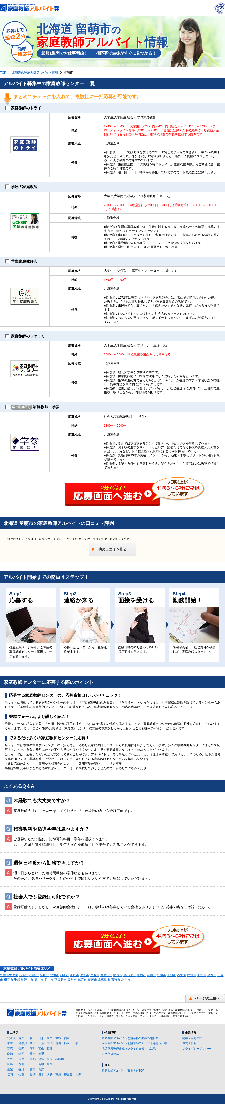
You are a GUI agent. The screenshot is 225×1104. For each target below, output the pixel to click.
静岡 (21, 1053)
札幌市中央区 (9, 975)
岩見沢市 (106, 975)
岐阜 (33, 1053)
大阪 (10, 1059)
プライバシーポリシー (196, 1048)
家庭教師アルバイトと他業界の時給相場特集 (130, 1038)
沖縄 (78, 1074)
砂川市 (39, 979)
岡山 (21, 1064)
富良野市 (60, 979)
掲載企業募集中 (192, 1038)
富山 (41, 1048)
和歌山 (59, 1059)
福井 (50, 1048)
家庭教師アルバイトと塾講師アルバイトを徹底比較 (134, 1043)
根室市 (8, 979)
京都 (33, 1059)
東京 (10, 1043)
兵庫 (21, 1059)
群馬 (58, 1043)
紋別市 (191, 975)
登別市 (72, 979)
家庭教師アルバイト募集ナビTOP (123, 1070)
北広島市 (104, 979)
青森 (21, 1038)
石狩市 (115, 979)
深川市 (49, 979)
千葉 (41, 1043)
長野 (21, 1048)
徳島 (33, 1069)
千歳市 (18, 979)
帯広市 (74, 975)
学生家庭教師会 (21, 261)
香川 (21, 1069)
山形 (41, 1038)
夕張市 (94, 975)
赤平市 (181, 975)
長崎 (33, 1074)
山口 (33, 1064)
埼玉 (33, 1043)
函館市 (24, 975)
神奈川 (22, 1043)
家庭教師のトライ (23, 108)
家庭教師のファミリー (27, 336)
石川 (33, 1048)
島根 (41, 1064)
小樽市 (34, 975)
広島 (10, 1064)
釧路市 (64, 975)
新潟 (10, 1048)
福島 (67, 1038)
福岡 (10, 1074)
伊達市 (92, 979)
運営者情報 (189, 1043)
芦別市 (161, 975)
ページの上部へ (207, 998)
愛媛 (10, 1069)
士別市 (201, 975)
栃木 (67, 1043)
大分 (50, 1074)
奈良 (50, 1059)
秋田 (33, 1038)
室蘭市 (54, 975)
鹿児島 (68, 1074)
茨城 (50, 1043)
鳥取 (50, 1064)
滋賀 (41, 1059)
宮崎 (58, 1074)
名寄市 (211, 975)
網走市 (117, 975)
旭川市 (44, 975)
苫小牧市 (129, 975)
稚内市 (141, 975)
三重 (41, 1053)
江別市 (171, 975)
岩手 (50, 1038)
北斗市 (125, 979)
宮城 (58, 1038)
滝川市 (28, 979)
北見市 (84, 975)
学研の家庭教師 (21, 186)
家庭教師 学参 (32, 407)
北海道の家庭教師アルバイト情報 (35, 72)
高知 (41, 1069)
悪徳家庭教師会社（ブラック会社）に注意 (129, 1048)
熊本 (41, 1074)
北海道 (11, 1038)
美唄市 (151, 975)
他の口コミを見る (112, 549)
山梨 (75, 1043)
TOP (3, 72)
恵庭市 (82, 979)
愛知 (10, 1053)
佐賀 (21, 1074)
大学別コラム (110, 1053)
